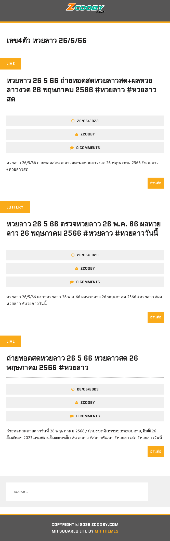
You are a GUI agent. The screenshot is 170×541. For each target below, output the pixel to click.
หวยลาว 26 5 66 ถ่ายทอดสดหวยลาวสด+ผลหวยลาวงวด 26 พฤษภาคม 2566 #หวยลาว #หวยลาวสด (81, 89)
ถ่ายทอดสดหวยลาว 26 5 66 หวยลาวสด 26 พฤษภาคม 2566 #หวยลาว (72, 362)
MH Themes (106, 531)
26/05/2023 (88, 120)
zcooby (88, 134)
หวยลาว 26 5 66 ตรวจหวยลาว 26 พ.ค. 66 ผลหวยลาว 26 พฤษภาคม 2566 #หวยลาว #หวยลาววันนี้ (83, 228)
